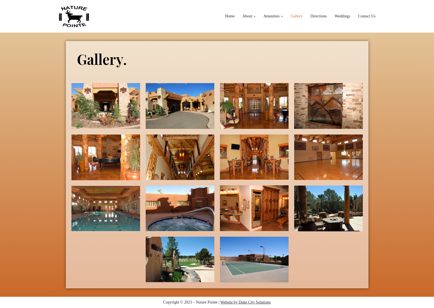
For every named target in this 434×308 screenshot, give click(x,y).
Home (230, 16)
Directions (318, 16)
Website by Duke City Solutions (245, 302)
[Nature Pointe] (74, 16)
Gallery (297, 16)
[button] (255, 16)
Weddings (342, 16)
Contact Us (367, 16)
